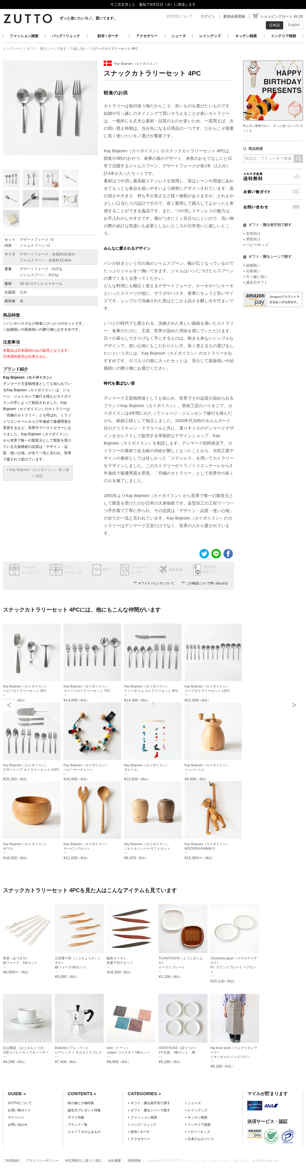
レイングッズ (210, 36)
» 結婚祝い (251, 265)
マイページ (16, 1117)
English (294, 25)
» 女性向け (251, 233)
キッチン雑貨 (246, 36)
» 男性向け (251, 239)
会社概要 (114, 1160)
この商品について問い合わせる (207, 583)
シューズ (178, 36)
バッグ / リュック (66, 36)
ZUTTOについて (179, 16)
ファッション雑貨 (24, 36)
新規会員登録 (234, 16)
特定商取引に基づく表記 (83, 1160)
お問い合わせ (273, 207)
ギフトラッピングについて (156, 583)
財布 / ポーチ (107, 36)
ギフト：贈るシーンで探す (47, 48)
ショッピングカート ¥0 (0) (281, 16)
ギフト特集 (76, 1117)
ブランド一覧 (78, 1124)
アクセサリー (147, 36)
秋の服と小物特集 (81, 1103)
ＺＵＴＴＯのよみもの (84, 1132)
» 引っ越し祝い (255, 277)
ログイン (208, 16)
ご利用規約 (11, 1160)
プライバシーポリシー (42, 1160)
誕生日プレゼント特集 (84, 1110)
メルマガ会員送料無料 (273, 176)
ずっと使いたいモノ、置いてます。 (88, 18)
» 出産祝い (251, 271)
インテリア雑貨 (283, 36)
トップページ (13, 48)
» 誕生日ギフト (255, 282)
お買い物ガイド (273, 191)
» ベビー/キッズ (256, 245)
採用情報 (134, 1160)
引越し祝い (78, 48)
